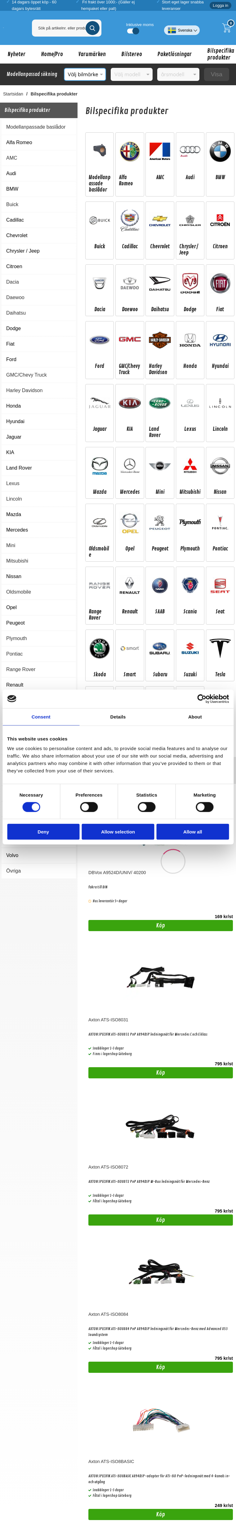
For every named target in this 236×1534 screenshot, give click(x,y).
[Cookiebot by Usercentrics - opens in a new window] (202, 698)
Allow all (192, 831)
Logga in (220, 5)
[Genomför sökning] (93, 28)
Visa (216, 74)
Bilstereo (131, 54)
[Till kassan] (228, 27)
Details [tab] (118, 716)
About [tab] (195, 716)
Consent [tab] (41, 716)
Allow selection (118, 831)
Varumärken (92, 54)
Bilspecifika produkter (54, 93)
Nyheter (16, 54)
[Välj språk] (182, 27)
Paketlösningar (175, 54)
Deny (43, 831)
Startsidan (13, 93)
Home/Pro (52, 54)
